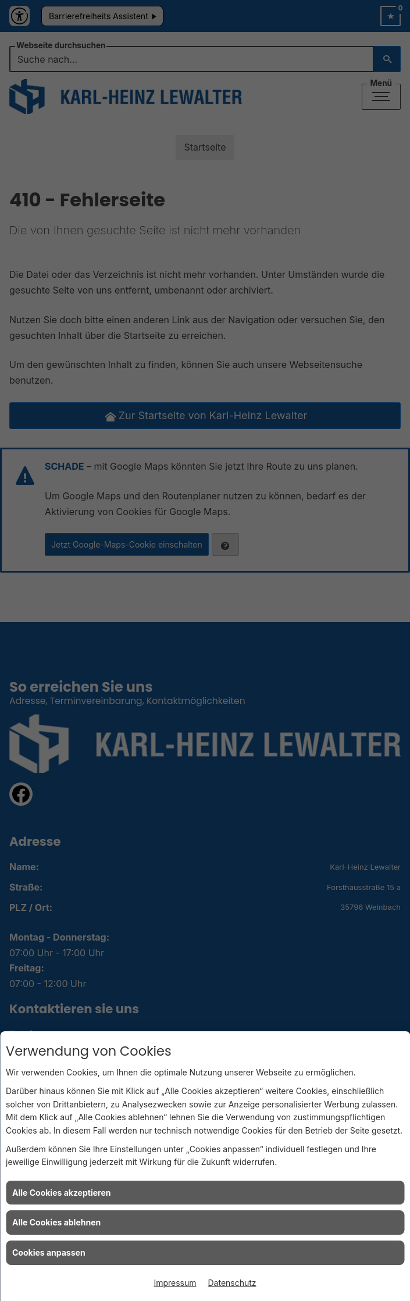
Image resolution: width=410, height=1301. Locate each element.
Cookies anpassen (48, 1252)
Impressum (175, 1283)
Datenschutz (232, 1283)
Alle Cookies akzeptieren (61, 1193)
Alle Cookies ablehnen (56, 1222)
